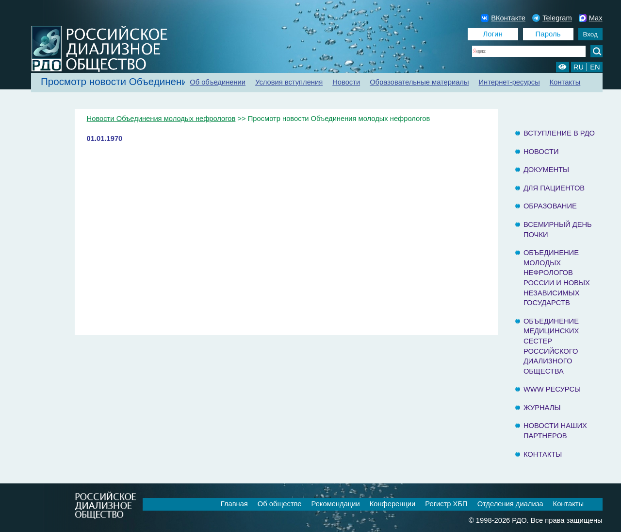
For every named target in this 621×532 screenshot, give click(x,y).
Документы (546, 169)
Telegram (552, 18)
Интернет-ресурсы (509, 82)
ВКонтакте (503, 18)
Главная (234, 504)
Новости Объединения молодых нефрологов (161, 118)
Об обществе (280, 504)
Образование (550, 206)
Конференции (393, 504)
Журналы (542, 408)
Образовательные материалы (419, 82)
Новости (346, 82)
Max (591, 18)
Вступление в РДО (559, 133)
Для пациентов (554, 188)
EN (595, 67)
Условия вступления (289, 82)
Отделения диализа (510, 504)
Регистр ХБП (446, 504)
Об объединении (217, 82)
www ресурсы (552, 389)
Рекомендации (335, 504)
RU (578, 67)
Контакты (565, 82)
